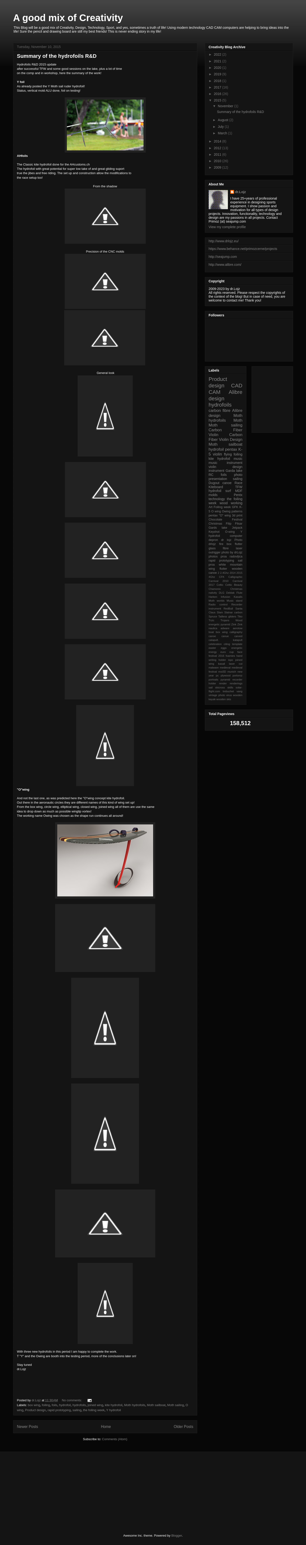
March (223, 133)
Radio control (218, 604)
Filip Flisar (234, 523)
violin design (225, 467)
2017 (218, 87)
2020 (218, 68)
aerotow (237, 628)
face (239, 652)
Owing (226, 511)
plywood (226, 675)
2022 (218, 54)
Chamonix (215, 588)
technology (217, 499)
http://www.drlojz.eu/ (224, 241)
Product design (35, 1410)
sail (211, 687)
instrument (216, 471)
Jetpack (237, 527)
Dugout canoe (220, 483)
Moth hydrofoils (134, 1405)
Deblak (230, 592)
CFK (221, 576)
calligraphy (236, 632)
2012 (218, 148)
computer (236, 536)
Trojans (224, 620)
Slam (220, 612)
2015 (218, 100)
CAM (215, 392)
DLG (221, 592)
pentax (213, 515)
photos (213, 556)
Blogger (176, 1535)
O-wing (230, 531)
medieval (225, 667)
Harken (213, 596)
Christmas (215, 523)
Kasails (238, 596)
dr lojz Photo (231, 540)
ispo (230, 659)
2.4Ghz (224, 572)
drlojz (212, 544)
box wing (34, 1405)
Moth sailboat (156, 1405)
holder (222, 659)
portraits (213, 679)
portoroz (237, 675)
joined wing (95, 1405)
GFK (235, 507)
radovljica (236, 556)
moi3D (222, 671)
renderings (236, 683)
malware (214, 667)
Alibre (235, 392)
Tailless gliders (227, 616)
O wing (216, 511)
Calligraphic (235, 576)
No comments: (72, 1400)
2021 (218, 61)
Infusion (225, 596)
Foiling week (222, 507)
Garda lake (233, 471)
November (226, 106)
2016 (218, 94)
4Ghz (212, 576)
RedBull (228, 608)
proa (224, 556)
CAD (236, 386)
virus (229, 695)
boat (211, 632)
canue (225, 636)
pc (217, 675)
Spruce (213, 616)
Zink (233, 624)
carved (238, 636)
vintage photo (217, 695)
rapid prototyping (59, 1410)
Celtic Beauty (233, 584)
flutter (238, 544)
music (238, 459)
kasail (221, 663)
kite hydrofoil (113, 1405)
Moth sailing (175, 1405)
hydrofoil (65, 1405)
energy (213, 652)
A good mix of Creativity (68, 17)
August (223, 120)
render (223, 683)
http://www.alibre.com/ (225, 264)
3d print (237, 515)
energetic (236, 647)
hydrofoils (79, 1405)
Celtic (220, 584)
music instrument (225, 463)
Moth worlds (217, 600)
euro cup (227, 652)
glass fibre (219, 548)
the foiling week (94, 1410)
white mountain (230, 564)
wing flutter (218, 568)
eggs (223, 647)
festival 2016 (216, 655)
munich (231, 671)
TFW (238, 487)
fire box (225, 544)
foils (54, 1405)
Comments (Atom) (114, 1439)
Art (211, 507)
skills (230, 687)
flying (228, 454)
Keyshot (214, 531)
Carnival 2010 (219, 581)
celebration (215, 644)
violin (217, 454)
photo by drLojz (231, 552)
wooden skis (223, 699)
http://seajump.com (223, 257)
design (217, 399)
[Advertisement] (81, 1492)
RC (211, 475)
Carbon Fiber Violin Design (225, 437)
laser (239, 548)
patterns (236, 511)
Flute (239, 592)
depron (213, 540)
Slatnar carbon (233, 612)
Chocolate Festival (225, 519)
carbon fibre (220, 410)
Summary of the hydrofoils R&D (57, 56)
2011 (218, 154)
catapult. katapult (225, 640)
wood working (230, 503)
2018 (218, 81)
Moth (237, 420)
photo (238, 475)
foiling (46, 1405)
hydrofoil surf (220, 491)
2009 (218, 167)
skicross (220, 687)
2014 (218, 141)
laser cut (235, 663)
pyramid (225, 679)
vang (239, 691)
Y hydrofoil (113, 1410)
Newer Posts (27, 1427)
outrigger (215, 552)
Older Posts (183, 1427)
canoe (212, 636)
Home (106, 1427)
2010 (218, 161)
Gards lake (218, 527)
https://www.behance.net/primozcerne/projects (243, 249)
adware (225, 628)
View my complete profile (227, 227)
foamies (230, 655)
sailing (77, 1410)
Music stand (234, 600)
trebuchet (228, 691)
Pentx (238, 495)
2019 (218, 74)
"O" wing (225, 515)
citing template (233, 644)
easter (212, 647)
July (221, 127)
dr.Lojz (240, 192)
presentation (218, 479)
